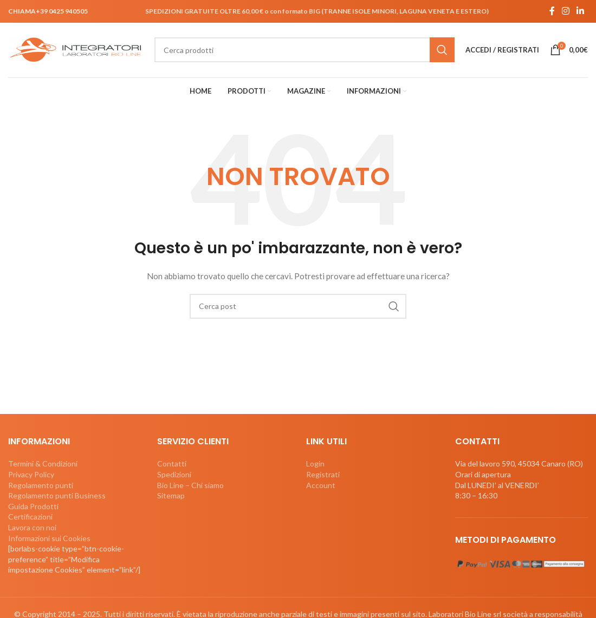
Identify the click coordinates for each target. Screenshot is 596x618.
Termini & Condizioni (42, 464)
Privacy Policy (31, 475)
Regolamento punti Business (57, 496)
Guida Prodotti (33, 507)
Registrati (323, 475)
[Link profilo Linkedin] (580, 11)
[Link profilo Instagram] (565, 11)
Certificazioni (30, 517)
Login (315, 464)
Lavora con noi (32, 528)
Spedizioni (174, 475)
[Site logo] (76, 49)
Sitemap (171, 496)
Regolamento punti (40, 486)
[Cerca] (304, 50)
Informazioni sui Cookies (49, 539)
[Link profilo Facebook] (552, 11)
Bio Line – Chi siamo (190, 486)
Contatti (171, 464)
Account (320, 486)
